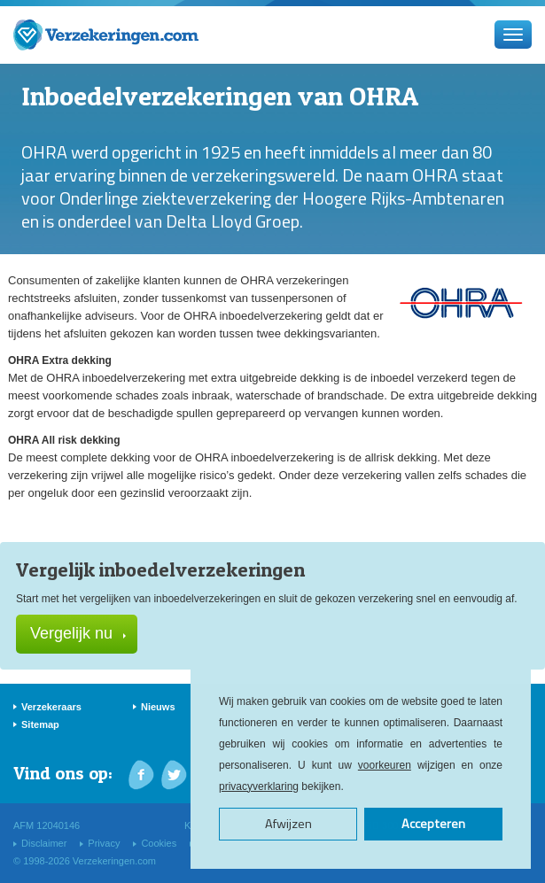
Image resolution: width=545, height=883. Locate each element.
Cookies (158, 843)
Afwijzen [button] (288, 823)
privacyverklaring (259, 786)
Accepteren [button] (433, 823)
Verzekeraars (51, 706)
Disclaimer (43, 843)
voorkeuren (384, 765)
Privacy (104, 843)
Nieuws (158, 706)
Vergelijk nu (78, 633)
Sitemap (40, 724)
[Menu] (513, 34)
